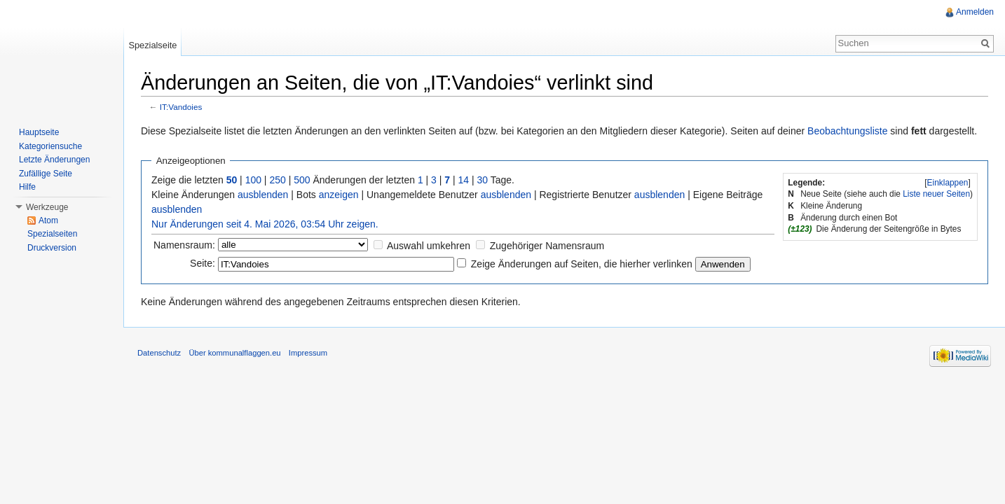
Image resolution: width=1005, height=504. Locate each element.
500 (302, 180)
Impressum (308, 353)
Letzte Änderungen (54, 159)
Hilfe (27, 187)
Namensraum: (184, 245)
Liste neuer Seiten (936, 194)
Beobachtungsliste (847, 130)
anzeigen (339, 194)
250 (277, 180)
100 (253, 180)
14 (464, 180)
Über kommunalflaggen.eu (234, 353)
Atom (48, 220)
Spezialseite (152, 45)
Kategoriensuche (50, 146)
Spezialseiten (52, 234)
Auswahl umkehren (428, 245)
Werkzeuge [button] (47, 207)
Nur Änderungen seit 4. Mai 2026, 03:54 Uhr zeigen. (264, 224)
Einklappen (948, 183)
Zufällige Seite (45, 173)
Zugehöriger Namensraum (547, 245)
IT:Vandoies (181, 106)
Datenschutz (159, 353)
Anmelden (975, 12)
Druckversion (51, 248)
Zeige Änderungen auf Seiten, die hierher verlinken (581, 264)
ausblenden (263, 194)
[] (947, 183)
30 (482, 180)
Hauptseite (39, 132)
